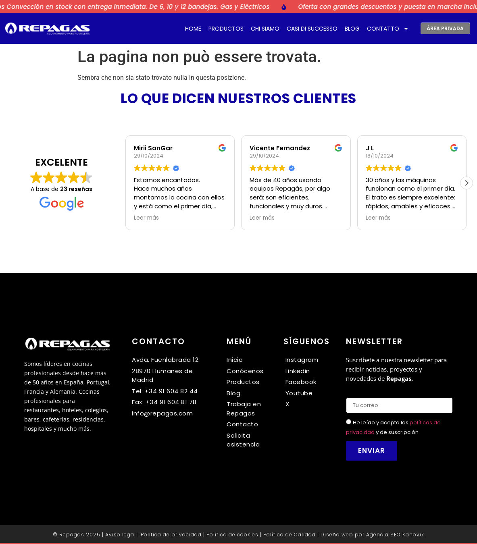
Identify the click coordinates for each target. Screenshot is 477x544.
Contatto (388, 28)
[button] (466, 183)
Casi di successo (312, 29)
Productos (226, 29)
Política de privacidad (171, 534)
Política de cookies (232, 534)
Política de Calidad (289, 534)
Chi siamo (265, 29)
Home (193, 29)
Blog (352, 29)
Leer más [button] (146, 218)
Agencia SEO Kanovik (395, 534)
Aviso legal (120, 534)
